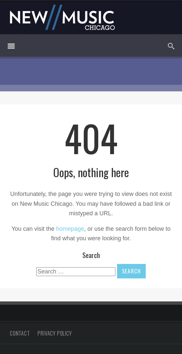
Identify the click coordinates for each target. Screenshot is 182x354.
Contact (20, 333)
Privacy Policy (55, 333)
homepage (70, 228)
